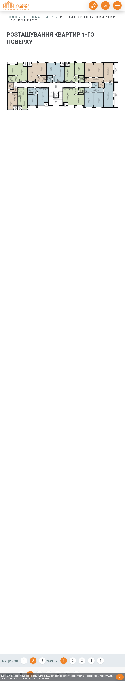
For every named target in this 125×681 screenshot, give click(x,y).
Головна (17, 17)
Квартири (43, 17)
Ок (120, 677)
